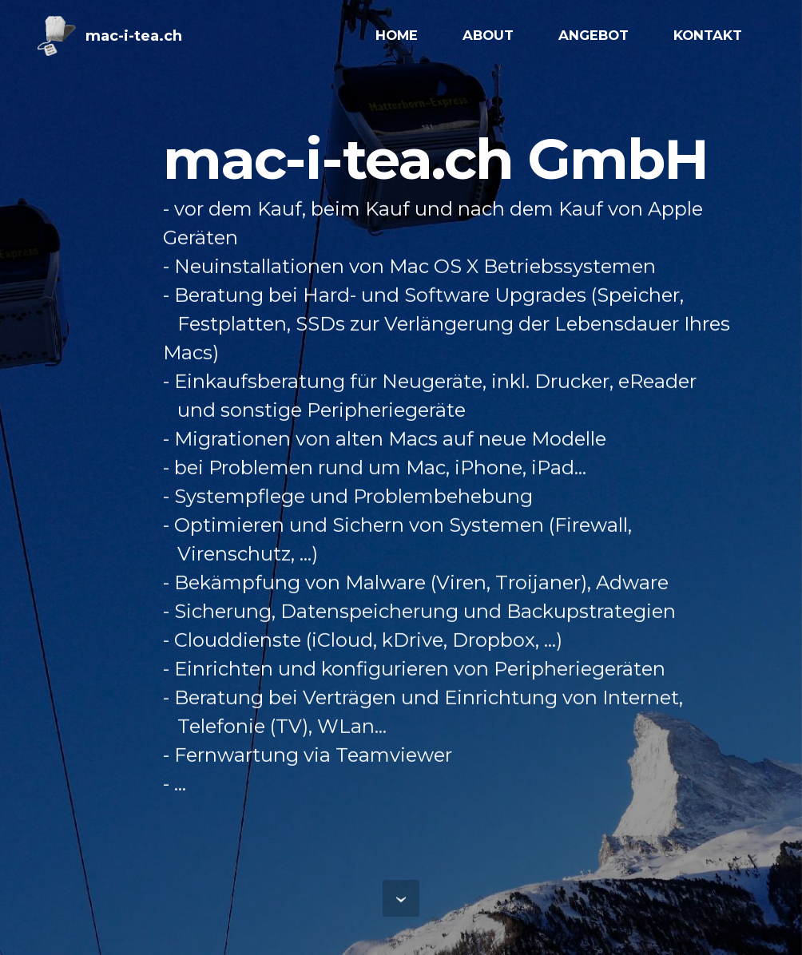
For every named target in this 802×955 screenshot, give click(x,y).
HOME (396, 35)
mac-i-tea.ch (133, 36)
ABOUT (488, 35)
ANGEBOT (593, 35)
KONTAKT (707, 35)
